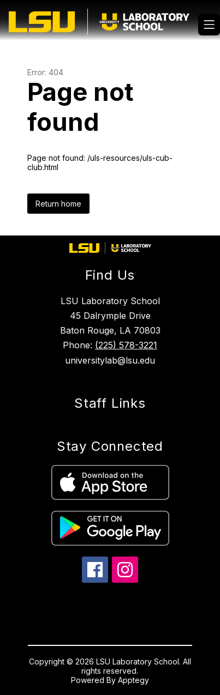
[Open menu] (209, 24)
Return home (58, 203)
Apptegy (133, 680)
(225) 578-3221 (126, 345)
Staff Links (110, 403)
